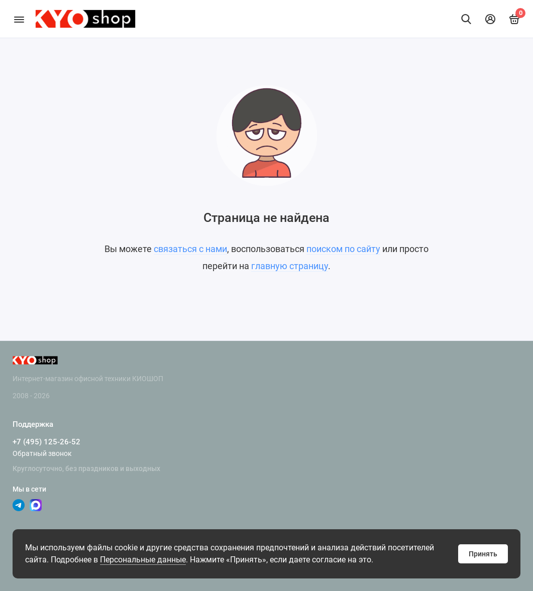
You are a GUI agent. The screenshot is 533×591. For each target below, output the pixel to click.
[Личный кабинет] (490, 19)
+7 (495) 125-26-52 (46, 441)
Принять (483, 554)
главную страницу (289, 266)
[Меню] (19, 19)
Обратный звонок (42, 453)
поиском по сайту (343, 249)
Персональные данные (143, 559)
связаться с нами (190, 249)
